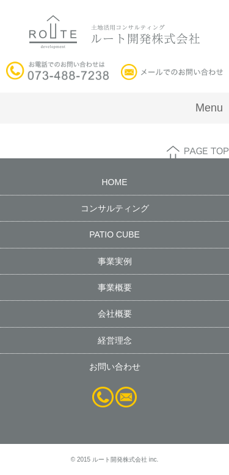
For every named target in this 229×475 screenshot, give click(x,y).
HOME (115, 182)
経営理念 (115, 340)
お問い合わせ (114, 366)
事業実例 (115, 261)
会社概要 (115, 313)
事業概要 (115, 287)
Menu (209, 108)
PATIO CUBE (114, 234)
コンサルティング (115, 208)
